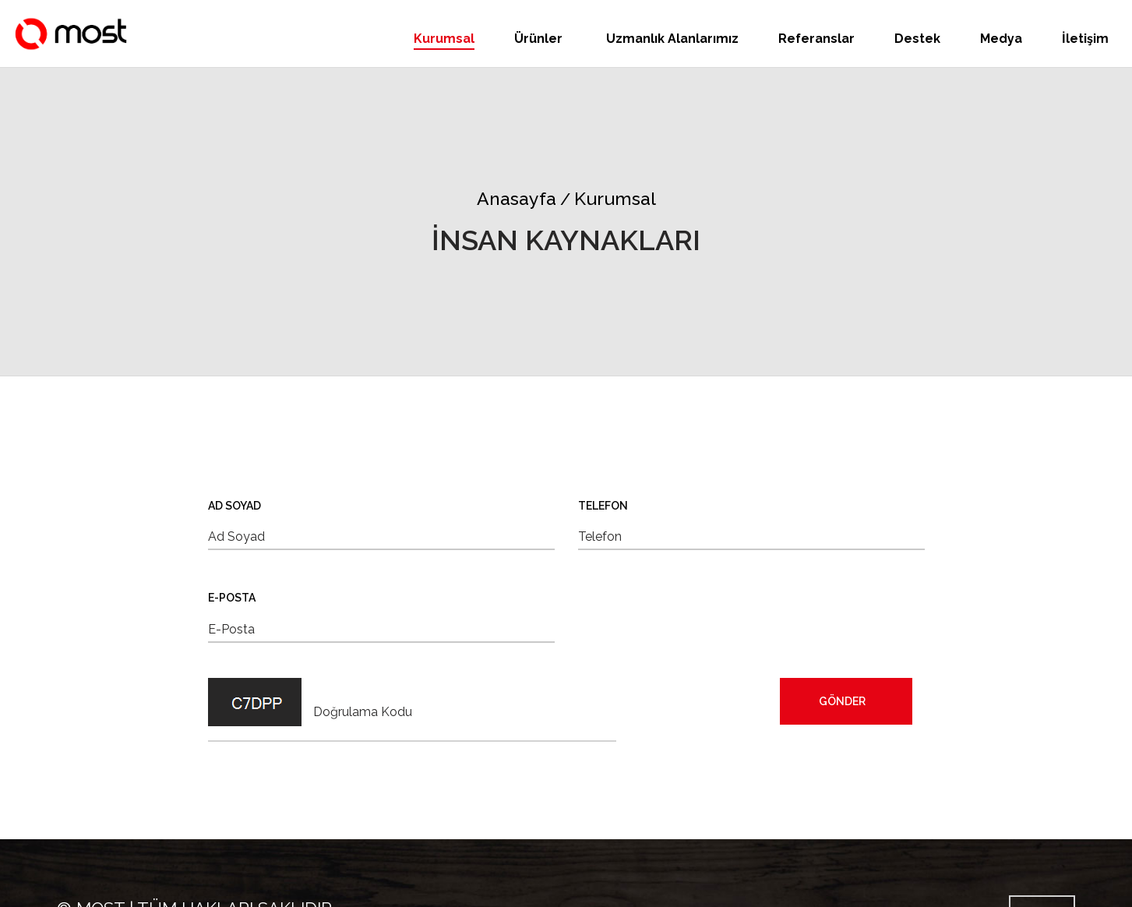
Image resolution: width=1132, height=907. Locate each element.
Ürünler (540, 38)
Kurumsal (444, 38)
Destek (917, 38)
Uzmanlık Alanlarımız (672, 38)
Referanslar (816, 38)
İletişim (1085, 38)
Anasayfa (516, 198)
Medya (1001, 38)
